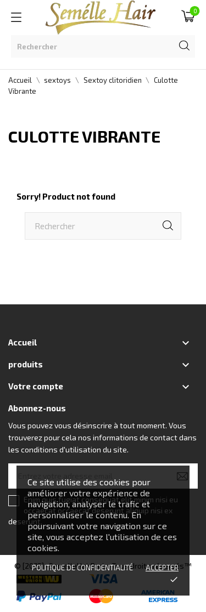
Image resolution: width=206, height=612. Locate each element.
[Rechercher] (103, 46)
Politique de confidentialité (82, 567)
